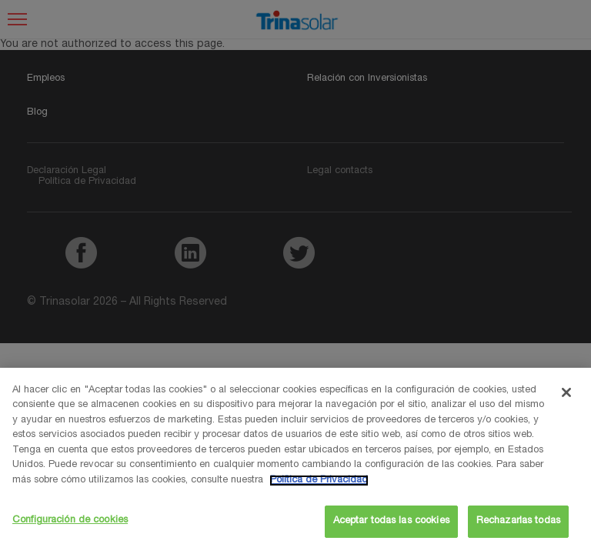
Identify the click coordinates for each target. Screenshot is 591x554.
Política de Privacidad (319, 481)
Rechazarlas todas (518, 521)
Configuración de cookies (70, 521)
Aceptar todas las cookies (391, 521)
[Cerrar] (566, 392)
